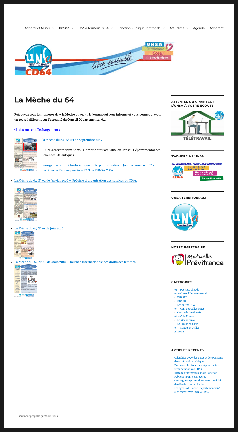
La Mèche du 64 (186, 320)
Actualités (177, 28)
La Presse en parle (187, 324)
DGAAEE (182, 297)
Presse (64, 28)
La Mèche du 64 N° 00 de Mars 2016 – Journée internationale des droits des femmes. (75, 262)
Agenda (199, 28)
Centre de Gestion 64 (189, 312)
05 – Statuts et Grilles (186, 327)
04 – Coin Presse (184, 316)
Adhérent (217, 28)
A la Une (179, 331)
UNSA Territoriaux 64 (93, 28)
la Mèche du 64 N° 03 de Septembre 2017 (72, 140)
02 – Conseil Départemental (190, 293)
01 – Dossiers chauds (186, 289)
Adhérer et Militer (37, 28)
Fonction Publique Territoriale (139, 28)
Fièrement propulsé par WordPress (38, 416)
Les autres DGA (186, 304)
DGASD (181, 301)
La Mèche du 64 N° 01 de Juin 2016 (38, 228)
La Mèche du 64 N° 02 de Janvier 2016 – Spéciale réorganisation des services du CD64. (75, 180)
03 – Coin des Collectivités (189, 308)
